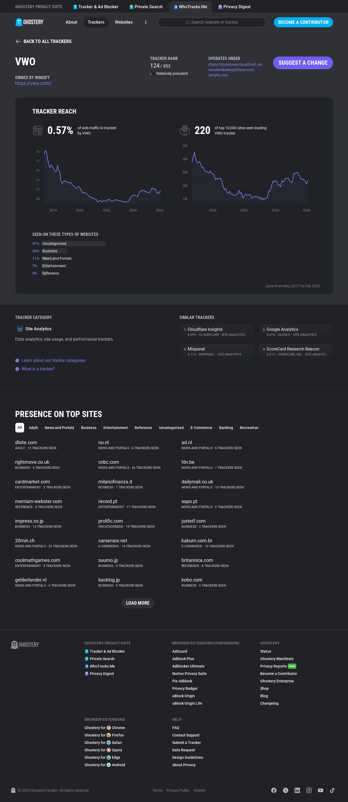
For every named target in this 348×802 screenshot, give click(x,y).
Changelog (269, 703)
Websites (124, 22)
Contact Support (186, 735)
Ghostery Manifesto (277, 659)
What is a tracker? (35, 368)
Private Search (146, 6)
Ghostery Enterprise (277, 681)
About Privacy (184, 765)
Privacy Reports (278, 666)
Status (265, 651)
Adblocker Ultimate (188, 666)
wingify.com (218, 75)
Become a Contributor (303, 22)
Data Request (183, 750)
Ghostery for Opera (103, 750)
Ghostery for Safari (103, 742)
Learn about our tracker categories (50, 360)
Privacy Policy (178, 790)
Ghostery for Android (105, 765)
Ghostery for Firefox (104, 735)
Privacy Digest (234, 6)
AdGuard (179, 651)
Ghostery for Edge (102, 757)
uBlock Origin (183, 696)
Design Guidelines (187, 757)
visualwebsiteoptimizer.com (231, 70)
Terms (157, 790)
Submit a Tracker (186, 742)
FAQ (175, 728)
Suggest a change (303, 62)
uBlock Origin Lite (187, 703)
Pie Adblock (182, 681)
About (71, 22)
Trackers (96, 22)
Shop (264, 688)
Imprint (200, 790)
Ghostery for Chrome (105, 728)
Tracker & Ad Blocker (95, 6)
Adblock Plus (183, 659)
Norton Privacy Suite (189, 673)
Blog (264, 696)
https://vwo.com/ (33, 83)
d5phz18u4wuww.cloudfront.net (235, 64)
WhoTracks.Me (190, 6)
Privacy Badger (185, 688)
